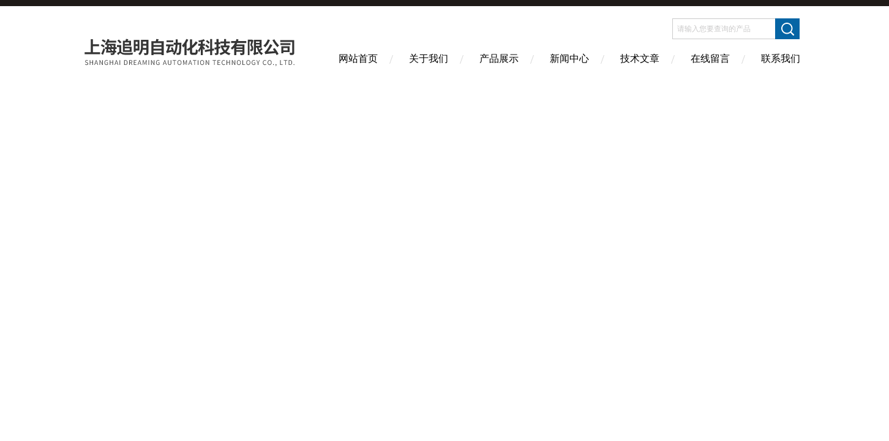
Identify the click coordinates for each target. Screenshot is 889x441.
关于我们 (428, 58)
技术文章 (639, 58)
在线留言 (710, 58)
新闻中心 (569, 58)
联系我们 (780, 58)
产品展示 (499, 58)
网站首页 (358, 58)
